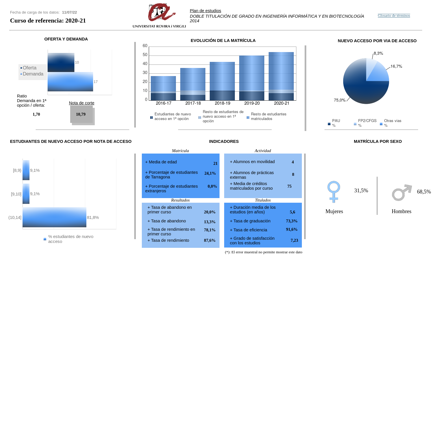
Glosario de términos (394, 16)
